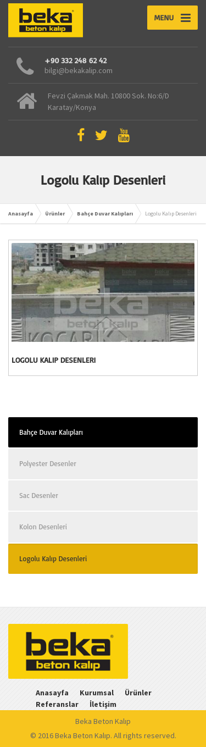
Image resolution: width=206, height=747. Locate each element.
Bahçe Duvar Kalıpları (105, 213)
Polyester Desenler (47, 463)
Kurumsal (97, 693)
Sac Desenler (38, 495)
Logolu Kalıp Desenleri (54, 359)
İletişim (103, 704)
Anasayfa (20, 213)
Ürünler (55, 213)
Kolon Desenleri (43, 526)
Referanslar (57, 704)
